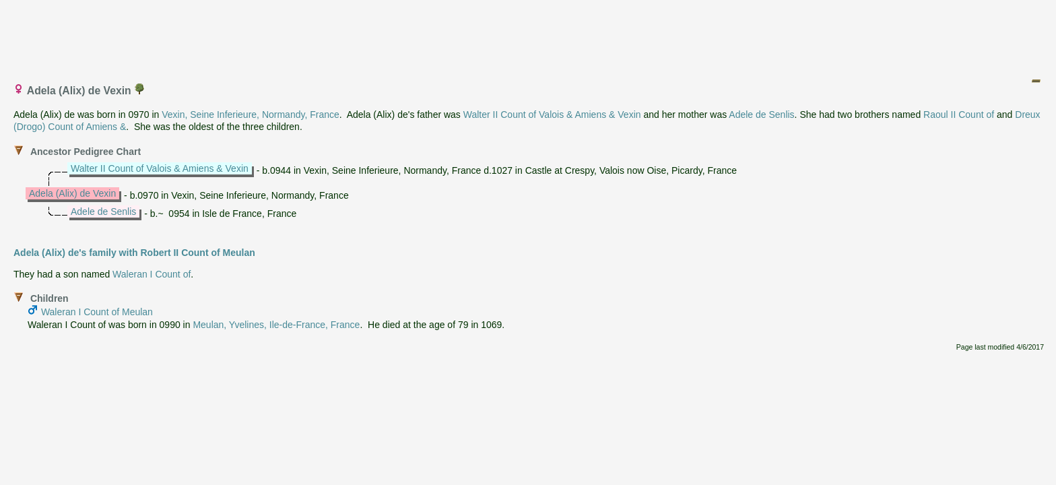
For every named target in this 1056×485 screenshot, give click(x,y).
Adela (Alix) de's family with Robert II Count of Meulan (134, 252)
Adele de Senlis (761, 114)
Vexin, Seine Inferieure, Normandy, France (250, 114)
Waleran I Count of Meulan (97, 311)
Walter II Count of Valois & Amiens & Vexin (552, 114)
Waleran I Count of (151, 274)
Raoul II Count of (958, 114)
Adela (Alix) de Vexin (72, 193)
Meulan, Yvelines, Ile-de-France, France (276, 324)
